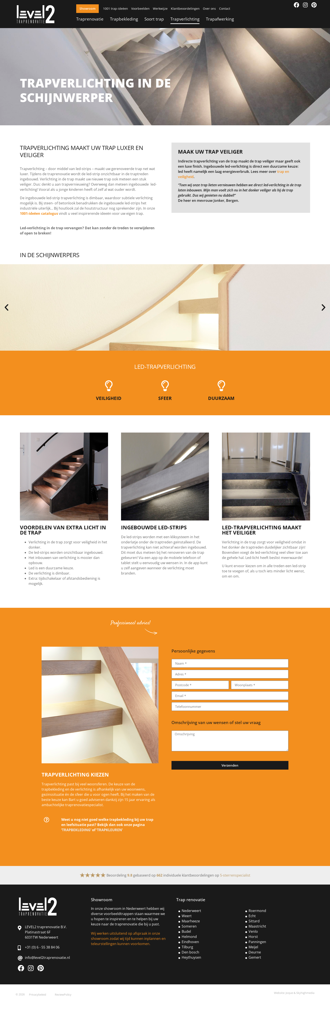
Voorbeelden (140, 8)
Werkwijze (160, 8)
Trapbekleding (124, 19)
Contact (224, 8)
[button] (6, 307)
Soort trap (154, 19)
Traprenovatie (90, 19)
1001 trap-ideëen (115, 8)
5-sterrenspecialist (235, 875)
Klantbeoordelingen (185, 8)
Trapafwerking (220, 19)
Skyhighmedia (305, 993)
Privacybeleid (37, 994)
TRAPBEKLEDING (76, 830)
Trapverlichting (184, 19)
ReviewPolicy (63, 994)
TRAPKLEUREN (109, 830)
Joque (289, 993)
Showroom (87, 8)
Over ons (209, 8)
